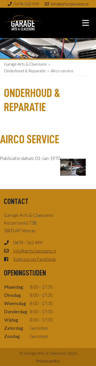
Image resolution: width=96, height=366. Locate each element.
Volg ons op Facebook (34, 259)
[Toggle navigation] (85, 23)
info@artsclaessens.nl (69, 3)
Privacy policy (48, 360)
